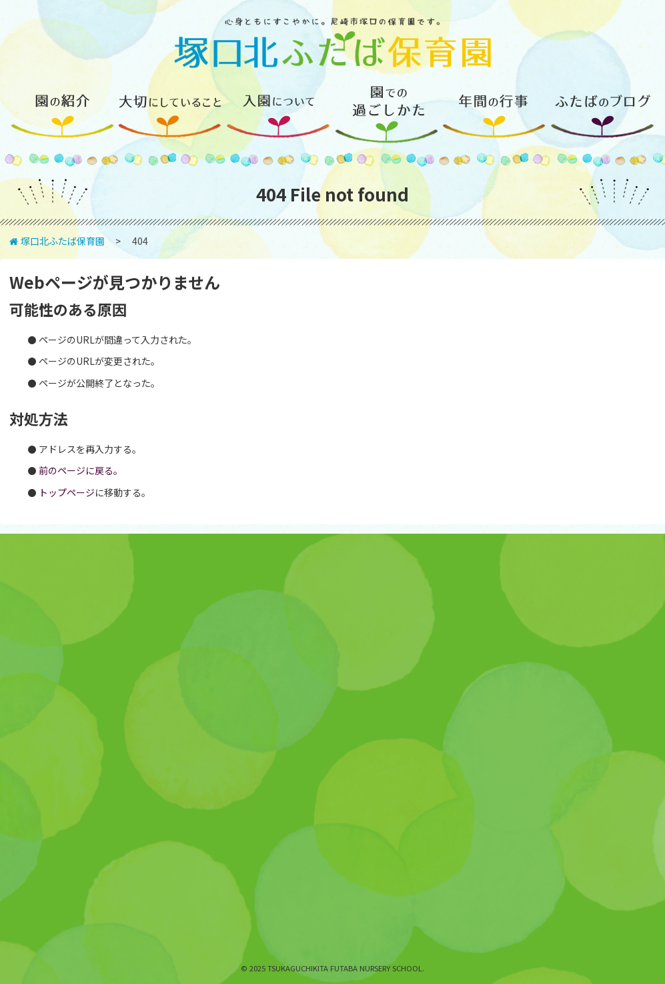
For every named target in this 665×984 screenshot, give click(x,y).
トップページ (67, 492)
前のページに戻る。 (81, 470)
